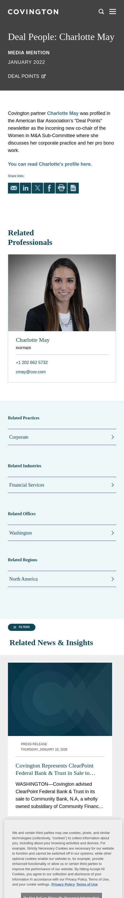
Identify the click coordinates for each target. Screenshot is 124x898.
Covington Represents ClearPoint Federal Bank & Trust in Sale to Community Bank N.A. (55, 689)
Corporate (18, 437)
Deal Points (23, 76)
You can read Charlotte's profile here (49, 164)
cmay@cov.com (31, 372)
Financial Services (26, 485)
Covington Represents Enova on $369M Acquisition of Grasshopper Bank (57, 783)
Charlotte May (63, 113)
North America (23, 579)
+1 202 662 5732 (32, 362)
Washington (20, 533)
